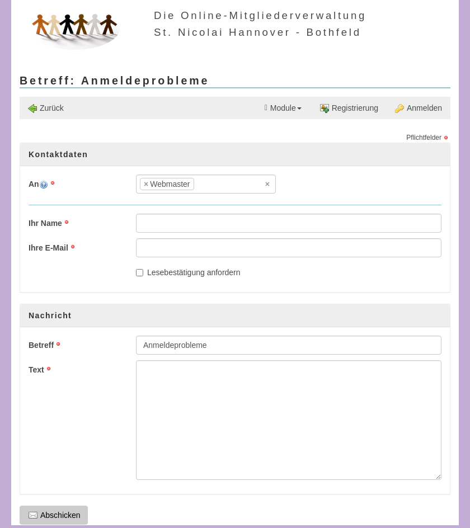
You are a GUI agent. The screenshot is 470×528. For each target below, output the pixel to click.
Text (36, 369)
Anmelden (418, 108)
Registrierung (349, 108)
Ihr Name (45, 223)
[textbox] (213, 184)
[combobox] (206, 184)
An (38, 184)
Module (283, 108)
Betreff (41, 345)
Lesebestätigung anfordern (188, 272)
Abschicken (55, 515)
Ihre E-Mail (48, 247)
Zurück (46, 108)
